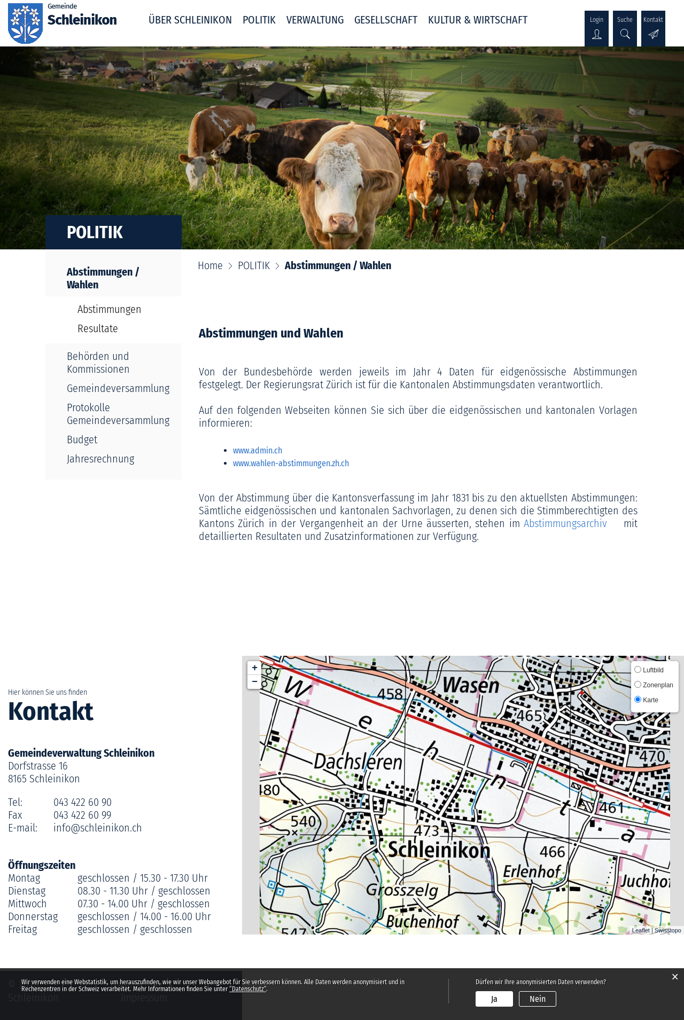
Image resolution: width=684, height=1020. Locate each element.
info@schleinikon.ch (97, 827)
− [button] (255, 682)
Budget (82, 439)
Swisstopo (668, 930)
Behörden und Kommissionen (98, 362)
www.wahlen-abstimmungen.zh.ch (296, 463)
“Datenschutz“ (247, 989)
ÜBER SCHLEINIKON (190, 19)
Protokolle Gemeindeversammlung (118, 414)
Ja (494, 999)
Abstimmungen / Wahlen (111, 278)
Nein (538, 999)
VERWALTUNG (315, 19)
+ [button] (255, 668)
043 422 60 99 (82, 815)
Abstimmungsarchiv (572, 523)
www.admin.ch (263, 450)
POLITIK (259, 19)
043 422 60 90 (82, 802)
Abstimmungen (109, 309)
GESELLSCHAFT (385, 19)
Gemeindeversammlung (118, 388)
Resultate (97, 328)
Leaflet (641, 930)
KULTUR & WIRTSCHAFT (477, 19)
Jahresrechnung (100, 458)
